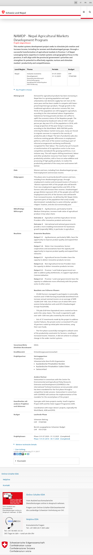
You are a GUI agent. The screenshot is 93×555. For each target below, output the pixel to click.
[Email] (28, 448)
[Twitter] (17, 448)
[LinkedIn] (20, 448)
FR (85, 3)
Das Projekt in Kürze (23, 84)
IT (80, 3)
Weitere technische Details (26, 438)
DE (76, 3)
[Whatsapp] (25, 448)
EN (90, 3)
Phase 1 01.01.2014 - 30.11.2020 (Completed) (52, 433)
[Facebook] (15, 448)
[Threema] (23, 448)
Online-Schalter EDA (10, 468)
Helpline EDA (32, 513)
